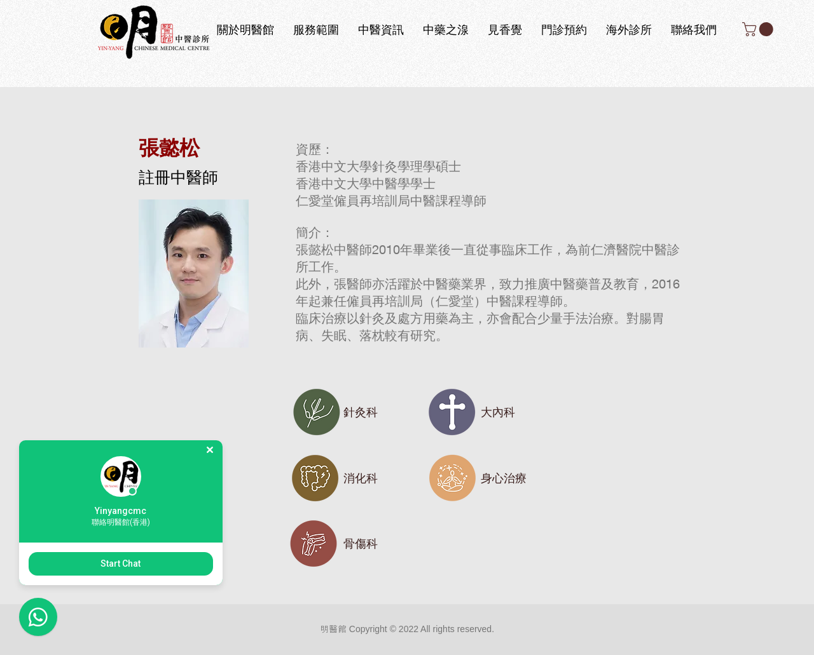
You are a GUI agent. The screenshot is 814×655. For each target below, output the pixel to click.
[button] (759, 29)
